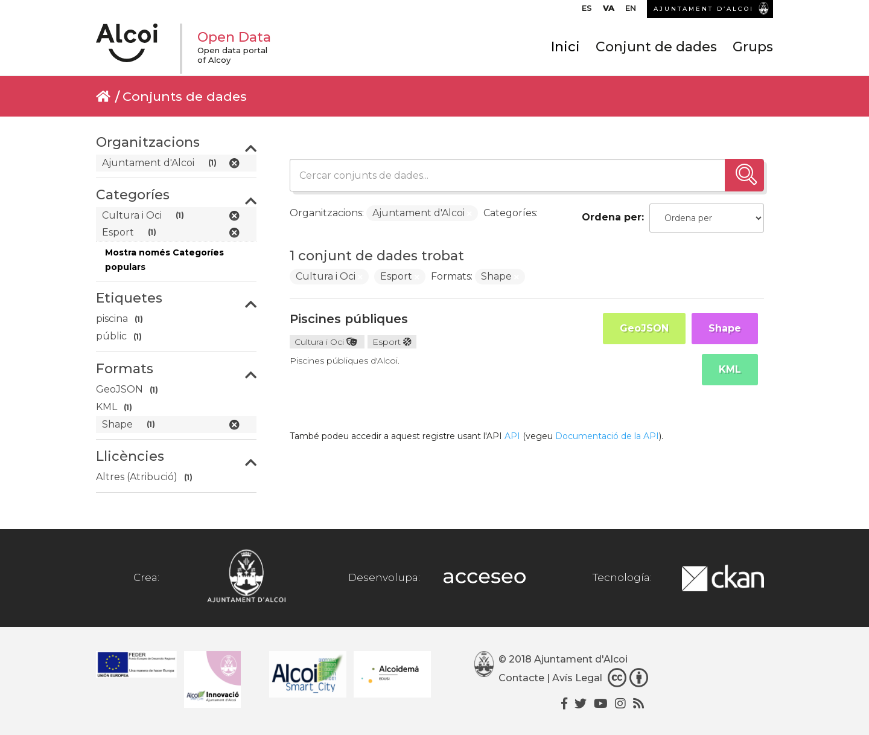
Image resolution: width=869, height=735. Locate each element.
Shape (724, 328)
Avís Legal (577, 678)
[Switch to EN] (630, 11)
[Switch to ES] (587, 11)
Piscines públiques (349, 319)
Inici (565, 47)
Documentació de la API (607, 436)
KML (730, 369)
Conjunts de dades (185, 96)
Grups (753, 47)
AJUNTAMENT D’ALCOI (704, 9)
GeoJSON (644, 328)
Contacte (521, 678)
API (512, 436)
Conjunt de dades (656, 47)
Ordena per (611, 217)
